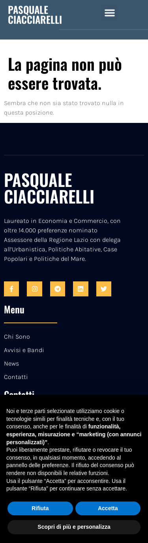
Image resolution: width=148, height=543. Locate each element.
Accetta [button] (108, 508)
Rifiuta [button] (40, 508)
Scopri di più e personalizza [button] (73, 527)
